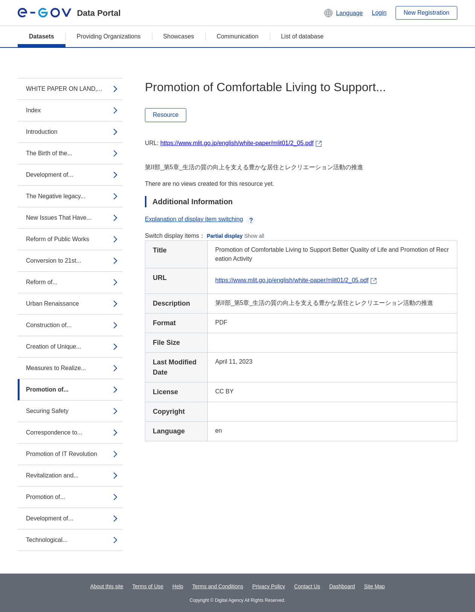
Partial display (225, 236)
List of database (302, 36)
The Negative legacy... (55, 196)
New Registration (426, 12)
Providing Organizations (109, 36)
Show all (254, 236)
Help (177, 586)
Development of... (49, 174)
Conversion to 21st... (53, 260)
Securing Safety (47, 411)
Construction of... (49, 325)
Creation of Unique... (53, 346)
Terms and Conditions (217, 586)
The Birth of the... (49, 153)
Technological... (46, 540)
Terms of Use (147, 586)
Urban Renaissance (52, 303)
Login (379, 12)
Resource (165, 115)
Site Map (374, 586)
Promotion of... (47, 389)
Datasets (41, 36)
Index (33, 110)
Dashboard (342, 586)
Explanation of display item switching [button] (200, 219)
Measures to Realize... (56, 368)
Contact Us (307, 586)
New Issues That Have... (58, 217)
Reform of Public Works (57, 239)
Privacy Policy (268, 586)
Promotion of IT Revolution (61, 454)
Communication (237, 36)
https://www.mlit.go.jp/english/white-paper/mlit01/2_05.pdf (237, 143)
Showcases (178, 36)
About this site (106, 586)
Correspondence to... (54, 432)
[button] (343, 13)
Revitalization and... (52, 475)
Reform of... (42, 282)
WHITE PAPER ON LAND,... (64, 89)
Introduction (42, 132)
